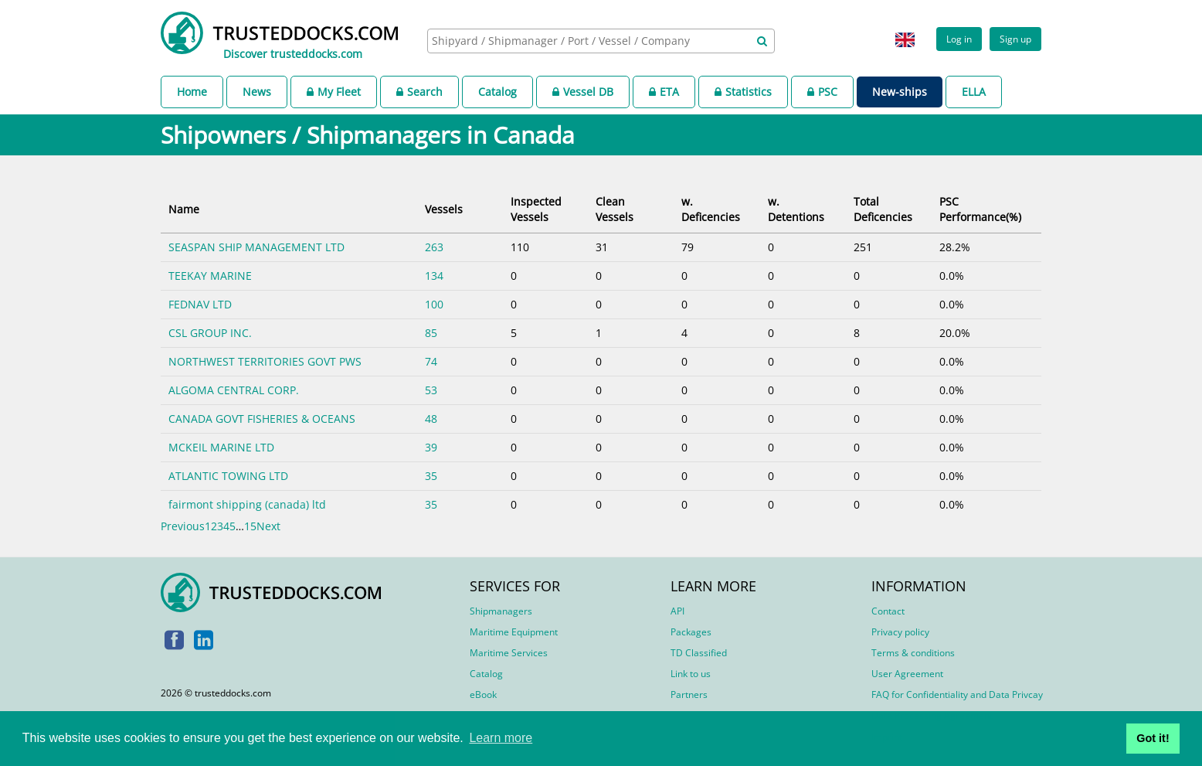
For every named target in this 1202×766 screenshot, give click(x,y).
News (257, 91)
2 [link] (214, 526)
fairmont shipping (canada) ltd (247, 504)
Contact (888, 611)
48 (431, 418)
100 (434, 304)
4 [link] (226, 526)
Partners (689, 694)
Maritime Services (509, 652)
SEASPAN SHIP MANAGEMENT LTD (256, 247)
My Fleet (334, 91)
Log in (959, 38)
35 (431, 475)
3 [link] (220, 526)
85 (431, 332)
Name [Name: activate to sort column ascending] (183, 209)
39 (431, 447)
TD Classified (699, 652)
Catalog (497, 91)
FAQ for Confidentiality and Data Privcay (957, 694)
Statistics (743, 91)
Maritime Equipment (514, 631)
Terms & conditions (913, 652)
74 (431, 361)
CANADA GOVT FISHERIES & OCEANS (261, 418)
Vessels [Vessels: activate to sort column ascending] (444, 209)
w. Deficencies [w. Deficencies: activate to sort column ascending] (710, 209)
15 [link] (250, 526)
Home (192, 91)
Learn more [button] (500, 737)
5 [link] (232, 526)
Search (419, 91)
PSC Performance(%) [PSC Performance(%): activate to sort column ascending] (980, 209)
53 (431, 390)
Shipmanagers (501, 611)
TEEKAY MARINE (210, 275)
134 (434, 275)
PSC (822, 91)
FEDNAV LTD (200, 304)
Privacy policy (900, 631)
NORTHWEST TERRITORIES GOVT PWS (265, 361)
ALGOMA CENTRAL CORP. (233, 390)
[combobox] (601, 41)
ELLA (974, 91)
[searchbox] (584, 40)
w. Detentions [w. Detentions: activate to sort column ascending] (796, 209)
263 (434, 247)
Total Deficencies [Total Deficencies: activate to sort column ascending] (883, 209)
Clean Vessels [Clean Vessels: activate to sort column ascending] (614, 209)
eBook (483, 694)
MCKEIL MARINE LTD (221, 447)
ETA (664, 91)
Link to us (691, 673)
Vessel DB (582, 91)
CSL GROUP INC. (210, 332)
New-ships (899, 91)
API (677, 611)
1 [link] (208, 526)
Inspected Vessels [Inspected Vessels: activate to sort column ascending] (536, 209)
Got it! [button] (1152, 738)
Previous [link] (183, 526)
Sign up (1015, 38)
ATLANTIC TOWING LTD (228, 475)
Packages (691, 631)
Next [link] (268, 526)
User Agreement (907, 673)
